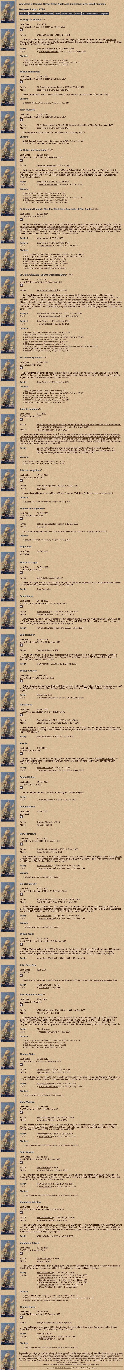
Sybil (42, 1072)
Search (78, 14)
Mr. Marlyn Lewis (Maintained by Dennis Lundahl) (69, 1364)
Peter (40, 1127)
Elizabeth (57, 621)
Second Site (67, 1368)
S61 (26, 1145)
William (44, 35)
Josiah (46, 1285)
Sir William (61, 1020)
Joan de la (45, 49)
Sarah (59, 859)
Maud (96, 224)
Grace (43, 852)
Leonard (47, 698)
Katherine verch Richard (53, 297)
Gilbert (44, 1258)
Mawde (109, 686)
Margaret (41, 489)
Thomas (44, 822)
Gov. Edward (49, 1275)
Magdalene (68, 951)
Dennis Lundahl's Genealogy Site (95, 14)
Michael (41, 859)
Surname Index (35, 14)
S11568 (28, 103)
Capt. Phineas (48, 1087)
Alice (42, 1013)
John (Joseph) (33, 621)
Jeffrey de (81, 582)
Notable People (67, 14)
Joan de (59, 227)
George (48, 1032)
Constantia (104, 582)
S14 (26, 1298)
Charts (57, 14)
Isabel (100, 297)
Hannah (44, 614)
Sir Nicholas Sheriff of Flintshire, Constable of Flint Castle (69, 125)
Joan (41, 90)
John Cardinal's (59, 1368)
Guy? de (45, 578)
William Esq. (48, 1010)
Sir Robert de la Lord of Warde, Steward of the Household (68, 42)
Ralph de (46, 166)
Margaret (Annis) (107, 1077)
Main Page (23, 14)
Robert (43, 1070)
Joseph (43, 612)
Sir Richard (47, 290)
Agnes (40, 825)
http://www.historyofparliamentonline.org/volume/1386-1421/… (72, 346)
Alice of (45, 430)
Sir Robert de (49, 87)
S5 (26, 60)
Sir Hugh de (49, 52)
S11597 (28, 877)
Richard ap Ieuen (85, 297)
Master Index (48, 14)
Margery (44, 1261)
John (46, 246)
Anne (44, 988)
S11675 (28, 346)
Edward (47, 951)
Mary (100, 655)
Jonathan (46, 849)
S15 (26, 195)
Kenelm (108, 1266)
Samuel (44, 650)
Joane (90, 172)
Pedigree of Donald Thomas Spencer (54, 1322)
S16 (26, 62)
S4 (26, 65)
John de (46, 486)
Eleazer (46, 868)
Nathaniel (107, 619)
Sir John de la (70, 172)
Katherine (48, 316)
